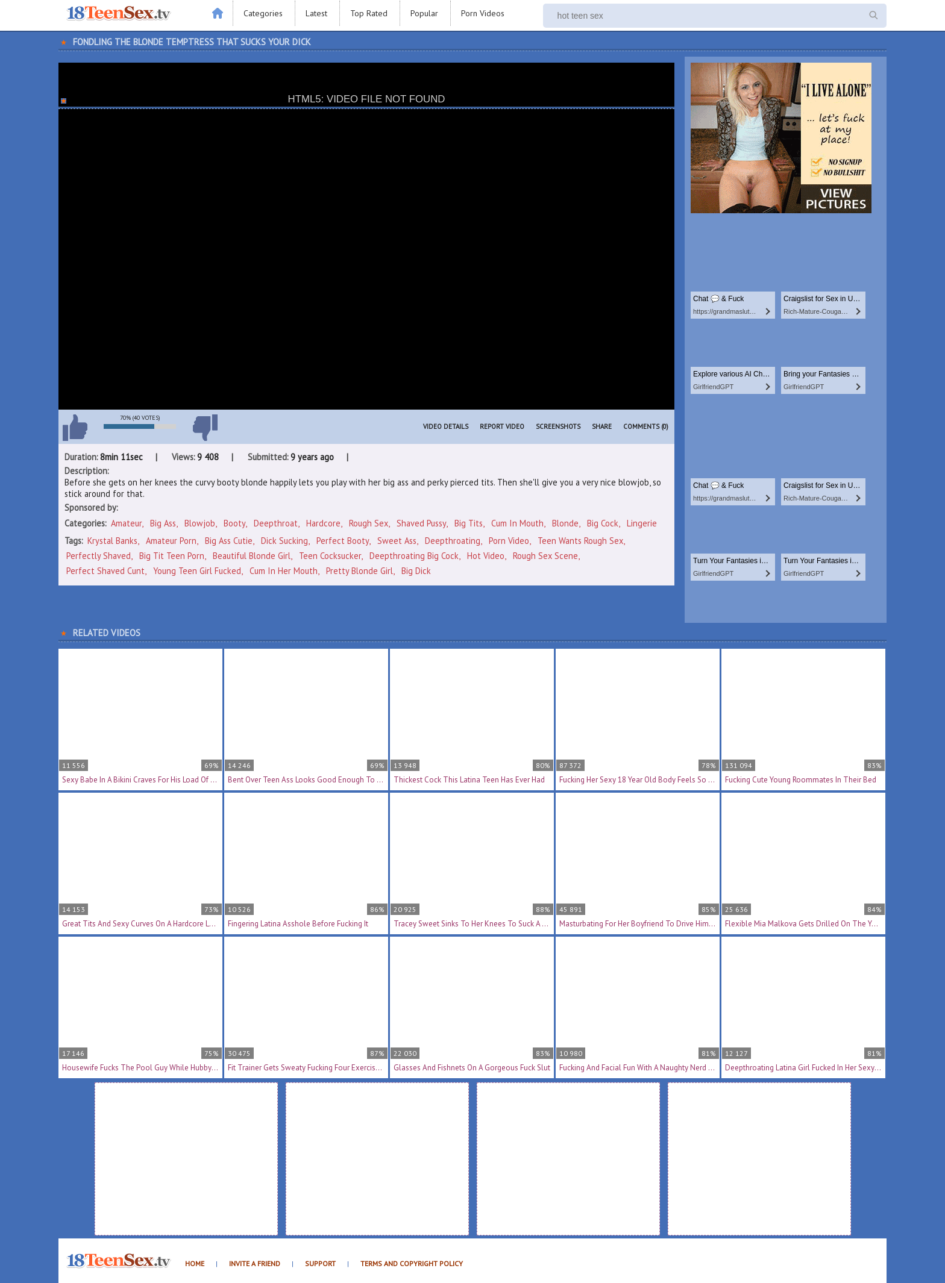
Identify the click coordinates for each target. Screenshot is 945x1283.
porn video (509, 540)
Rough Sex (368, 523)
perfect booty (342, 540)
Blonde (565, 523)
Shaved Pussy (421, 523)
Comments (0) (645, 426)
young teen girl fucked (197, 570)
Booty (234, 523)
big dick (416, 570)
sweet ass (396, 540)
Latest (316, 13)
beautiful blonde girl (251, 555)
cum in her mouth (284, 570)
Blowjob (199, 523)
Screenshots (558, 426)
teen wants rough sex (580, 540)
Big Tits (468, 523)
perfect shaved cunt (105, 570)
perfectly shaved (98, 555)
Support (320, 1263)
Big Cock (602, 523)
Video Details (445, 426)
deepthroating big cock (414, 555)
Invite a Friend (254, 1263)
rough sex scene (545, 555)
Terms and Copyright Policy (411, 1263)
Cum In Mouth (517, 523)
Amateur (126, 523)
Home (194, 1263)
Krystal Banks (112, 540)
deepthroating (452, 540)
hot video (485, 555)
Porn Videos (482, 13)
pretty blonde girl (359, 570)
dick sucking (284, 540)
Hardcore (323, 523)
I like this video (74, 427)
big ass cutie (229, 540)
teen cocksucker (330, 555)
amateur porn (171, 540)
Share (602, 426)
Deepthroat (276, 523)
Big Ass (163, 523)
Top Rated (369, 13)
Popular (424, 13)
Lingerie (642, 523)
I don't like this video (205, 427)
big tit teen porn (171, 555)
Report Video (502, 426)
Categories (263, 13)
